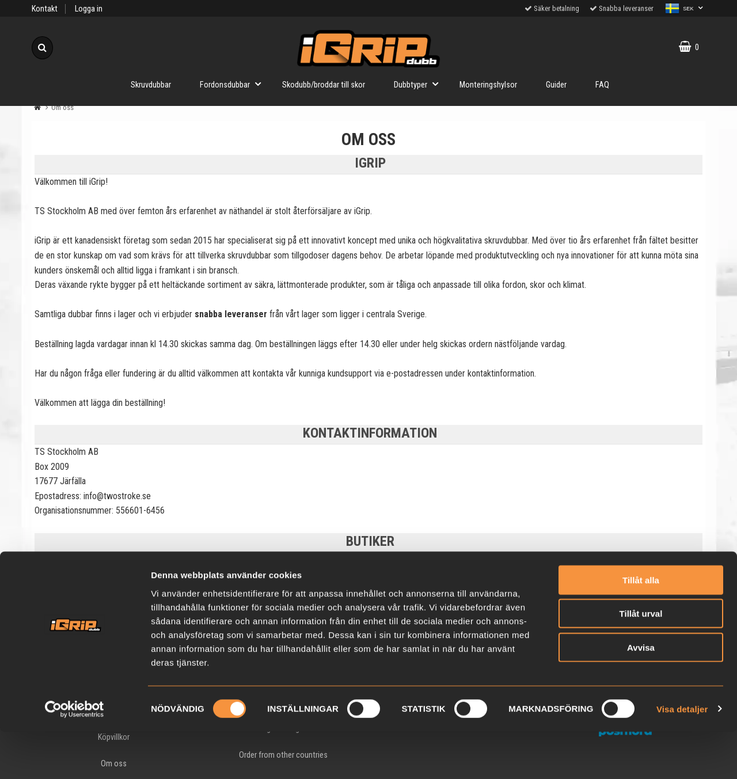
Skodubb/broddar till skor (323, 85)
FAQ (602, 85)
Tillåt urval (641, 661)
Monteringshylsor (488, 85)
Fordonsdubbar (234, 84)
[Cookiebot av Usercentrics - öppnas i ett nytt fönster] (74, 756)
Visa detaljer (682, 756)
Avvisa (641, 695)
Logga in (88, 9)
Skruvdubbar (151, 85)
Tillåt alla (640, 627)
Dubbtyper (419, 84)
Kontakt (45, 9)
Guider (556, 85)
